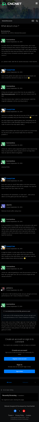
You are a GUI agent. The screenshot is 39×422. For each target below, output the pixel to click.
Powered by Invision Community (19, 419)
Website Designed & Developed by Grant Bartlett (19, 406)
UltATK (9, 205)
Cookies (28, 415)
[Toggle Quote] (4, 311)
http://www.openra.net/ (8, 94)
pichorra (9, 288)
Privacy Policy (19, 415)
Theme (11, 415)
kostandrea (6, 31)
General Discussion (20, 33)
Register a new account (19, 359)
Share (9, 382)
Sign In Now (19, 371)
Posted (14, 41)
